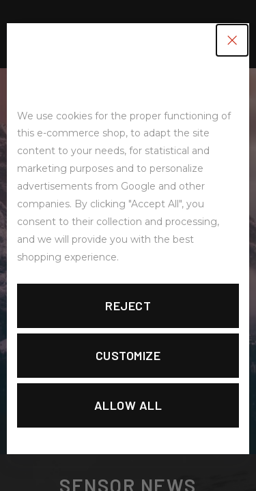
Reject (128, 305)
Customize (128, 355)
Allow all (128, 405)
